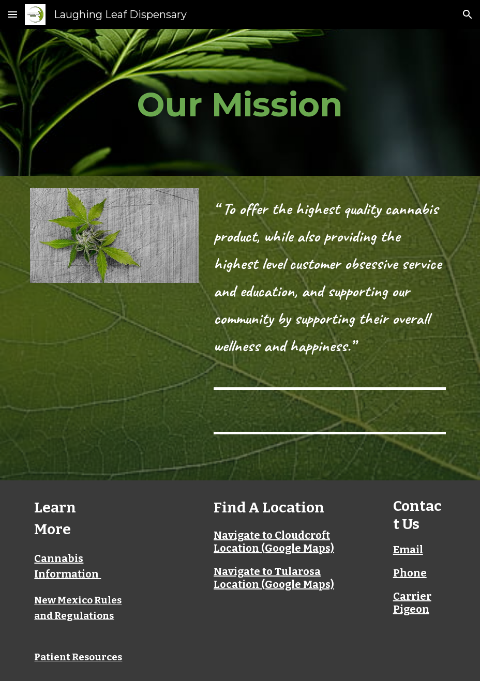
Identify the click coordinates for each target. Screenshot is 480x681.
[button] (12, 14)
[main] (240, 102)
